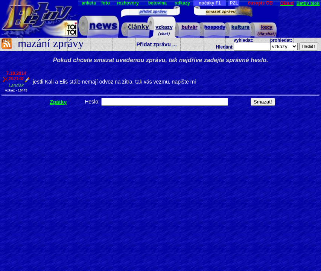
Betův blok (308, 3)
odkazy (182, 3)
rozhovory (128, 3)
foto (105, 3)
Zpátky (58, 102)
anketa (89, 3)
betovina (157, 3)
